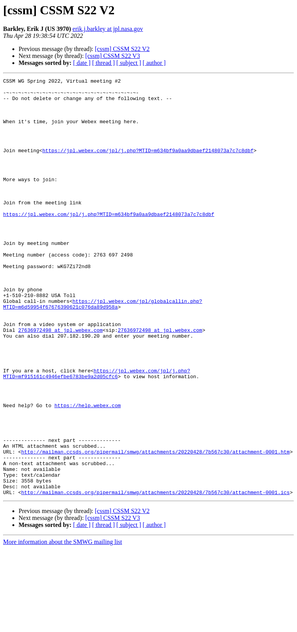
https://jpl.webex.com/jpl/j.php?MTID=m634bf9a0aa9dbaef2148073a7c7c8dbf (147, 165)
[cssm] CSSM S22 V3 (112, 56)
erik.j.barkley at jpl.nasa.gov (108, 28)
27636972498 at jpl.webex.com (60, 380)
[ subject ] (128, 62)
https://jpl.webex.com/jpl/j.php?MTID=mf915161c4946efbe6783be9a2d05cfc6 (96, 433)
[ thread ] (103, 62)
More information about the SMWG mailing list (62, 625)
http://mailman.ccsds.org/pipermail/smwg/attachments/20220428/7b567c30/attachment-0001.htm (155, 526)
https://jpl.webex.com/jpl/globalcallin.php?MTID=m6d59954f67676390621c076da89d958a (102, 350)
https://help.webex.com (88, 471)
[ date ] (81, 62)
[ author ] (154, 62)
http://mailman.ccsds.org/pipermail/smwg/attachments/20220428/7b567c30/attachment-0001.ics (155, 575)
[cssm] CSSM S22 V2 (122, 49)
